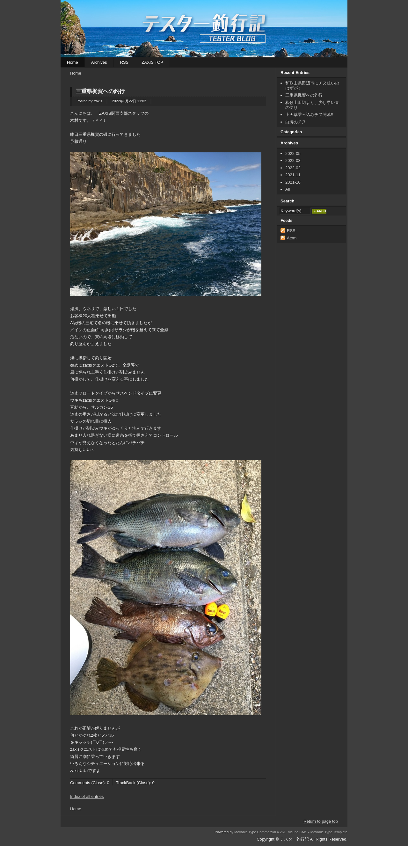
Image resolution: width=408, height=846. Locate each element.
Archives (99, 62)
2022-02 (293, 167)
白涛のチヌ (295, 122)
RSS (124, 62)
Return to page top (320, 821)
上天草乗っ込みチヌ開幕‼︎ (309, 114)
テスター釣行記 (204, 28)
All (287, 189)
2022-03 (293, 160)
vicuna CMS (297, 832)
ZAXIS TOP (152, 62)
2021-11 (293, 174)
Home (72, 62)
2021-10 (293, 182)
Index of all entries (87, 796)
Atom (291, 238)
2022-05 (293, 153)
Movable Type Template (328, 832)
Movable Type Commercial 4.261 (260, 832)
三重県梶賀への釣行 (103, 91)
